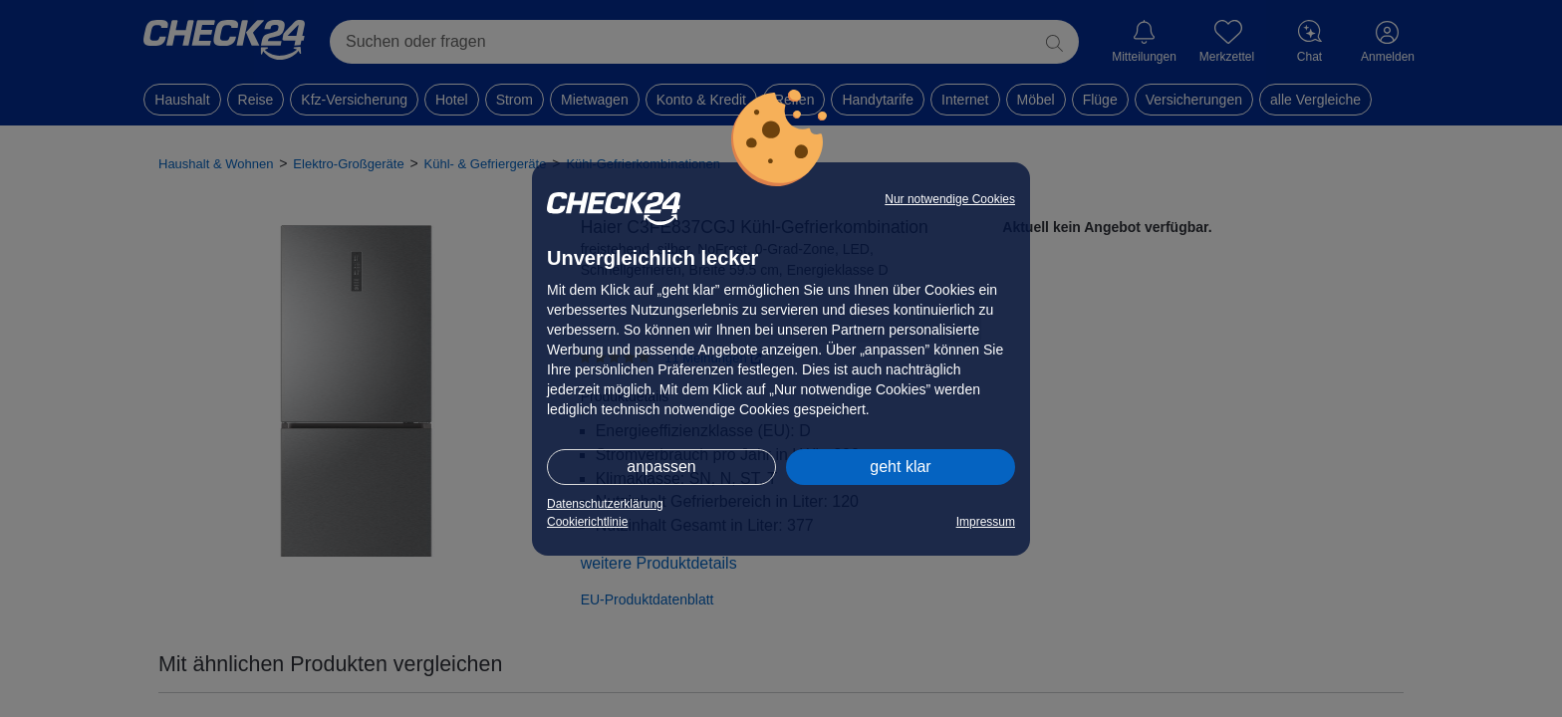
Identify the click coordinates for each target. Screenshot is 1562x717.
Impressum (985, 522)
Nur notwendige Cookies (950, 199)
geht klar (900, 466)
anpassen (661, 466)
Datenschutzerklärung (605, 504)
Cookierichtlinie (587, 522)
